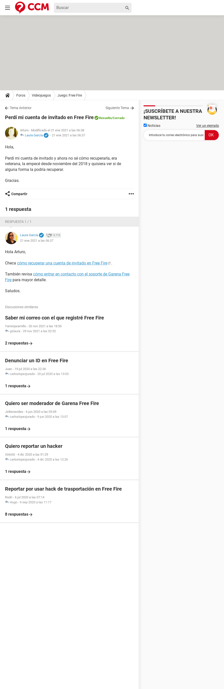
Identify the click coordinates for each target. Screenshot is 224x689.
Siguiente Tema (117, 108)
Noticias (152, 126)
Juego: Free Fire (69, 95)
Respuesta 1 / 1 (18, 222)
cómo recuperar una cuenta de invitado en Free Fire (62, 263)
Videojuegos (41, 95)
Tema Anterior (21, 108)
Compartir (19, 194)
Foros (20, 95)
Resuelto (105, 118)
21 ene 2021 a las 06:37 (68, 135)
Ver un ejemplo (207, 126)
